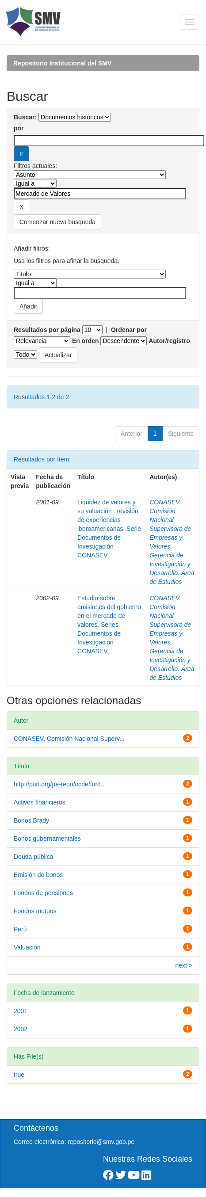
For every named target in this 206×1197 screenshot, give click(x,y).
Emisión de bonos (38, 874)
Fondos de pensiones (43, 892)
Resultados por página (47, 329)
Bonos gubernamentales (47, 838)
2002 (20, 1029)
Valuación (27, 947)
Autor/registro (169, 340)
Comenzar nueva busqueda (57, 221)
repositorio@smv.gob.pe (101, 1141)
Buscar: (25, 117)
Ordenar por (129, 329)
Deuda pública (33, 856)
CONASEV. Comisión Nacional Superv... (69, 738)
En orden (85, 340)
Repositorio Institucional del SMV (62, 63)
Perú (20, 929)
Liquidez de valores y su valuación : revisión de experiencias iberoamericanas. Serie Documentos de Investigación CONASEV (109, 529)
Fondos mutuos (35, 911)
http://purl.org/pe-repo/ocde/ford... (60, 784)
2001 (20, 1010)
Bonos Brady (31, 820)
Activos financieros (39, 802)
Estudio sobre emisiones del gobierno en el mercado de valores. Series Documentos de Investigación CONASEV (109, 625)
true (19, 1074)
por (19, 128)
